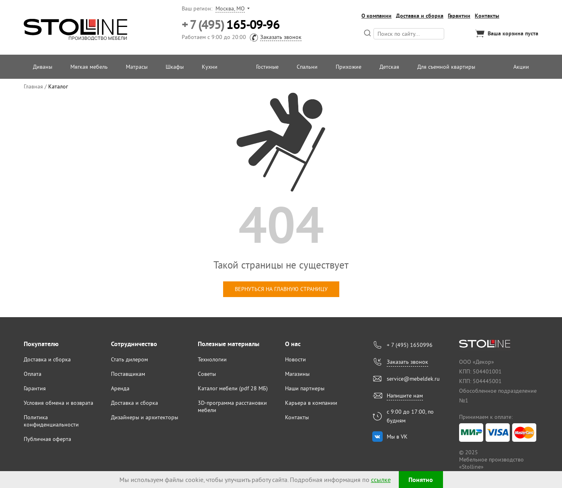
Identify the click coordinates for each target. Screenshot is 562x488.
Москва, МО (230, 8)
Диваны (42, 66)
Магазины (297, 373)
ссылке (381, 480)
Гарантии (459, 15)
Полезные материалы (228, 344)
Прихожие (348, 66)
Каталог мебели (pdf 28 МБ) (233, 388)
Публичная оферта (47, 439)
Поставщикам (128, 373)
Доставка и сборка (419, 15)
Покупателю (41, 344)
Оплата (32, 373)
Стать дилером (129, 359)
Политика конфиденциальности (51, 421)
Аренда (120, 388)
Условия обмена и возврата (58, 402)
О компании (376, 15)
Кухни (209, 66)
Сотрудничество (134, 344)
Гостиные (267, 66)
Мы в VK (397, 436)
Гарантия (35, 388)
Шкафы (175, 66)
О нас (293, 344)
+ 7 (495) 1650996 (410, 345)
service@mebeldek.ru (413, 378)
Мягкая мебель (89, 66)
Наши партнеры (304, 388)
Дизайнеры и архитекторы (144, 417)
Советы (207, 373)
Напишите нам (405, 395)
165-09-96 (230, 25)
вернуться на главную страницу (281, 289)
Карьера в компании (311, 402)
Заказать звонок (281, 37)
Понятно (420, 480)
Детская (389, 66)
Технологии (212, 359)
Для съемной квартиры (446, 66)
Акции (521, 66)
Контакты (487, 15)
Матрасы (137, 66)
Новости (295, 359)
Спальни (307, 66)
